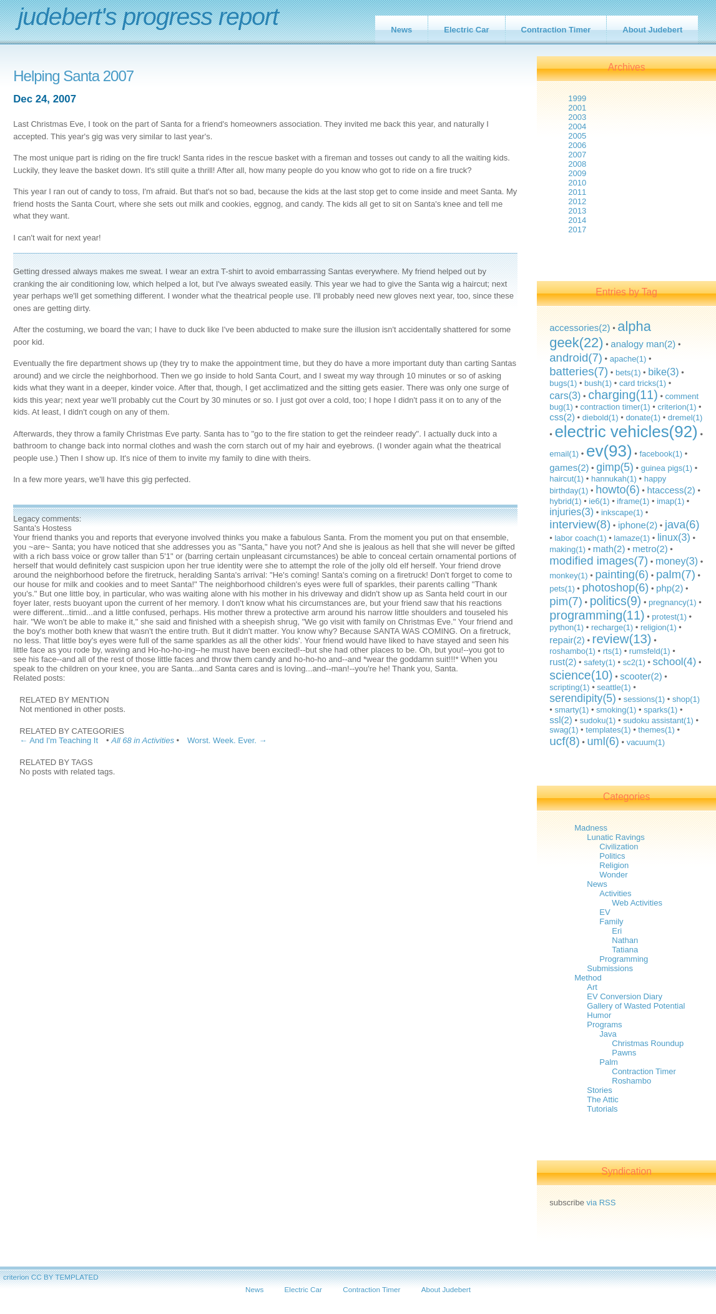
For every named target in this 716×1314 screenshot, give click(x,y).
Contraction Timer (556, 29)
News (401, 29)
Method (587, 977)
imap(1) (670, 501)
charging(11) (623, 395)
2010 (577, 182)
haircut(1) (566, 478)
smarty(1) (571, 709)
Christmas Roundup (648, 1043)
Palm (608, 1062)
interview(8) (580, 524)
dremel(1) (685, 417)
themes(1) (656, 729)
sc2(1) (634, 662)
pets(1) (561, 588)
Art (592, 987)
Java (607, 1034)
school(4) (675, 662)
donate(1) (642, 417)
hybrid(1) (565, 501)
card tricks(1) (642, 383)
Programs (604, 1024)
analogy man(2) (643, 343)
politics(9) (616, 601)
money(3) (676, 560)
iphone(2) (637, 525)
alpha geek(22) (600, 334)
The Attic (603, 1099)
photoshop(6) (615, 587)
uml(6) (603, 741)
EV (604, 912)
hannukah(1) (614, 478)
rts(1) (612, 651)
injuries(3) (571, 511)
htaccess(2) (671, 490)
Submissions (610, 968)
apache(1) (628, 358)
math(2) (609, 548)
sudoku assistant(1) (658, 720)
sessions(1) (644, 699)
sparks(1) (660, 709)
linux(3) (673, 537)
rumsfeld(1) (649, 651)
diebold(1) (600, 417)
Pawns (624, 1052)
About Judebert (652, 29)
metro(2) (650, 548)
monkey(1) (568, 575)
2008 (577, 164)
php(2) (669, 588)
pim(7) (565, 601)
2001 (577, 107)
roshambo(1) (572, 651)
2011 (577, 192)
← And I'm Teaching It (58, 740)
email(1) (564, 453)
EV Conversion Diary (624, 996)
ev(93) (609, 451)
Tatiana (625, 949)
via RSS (601, 1202)
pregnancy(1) (673, 602)
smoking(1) (616, 709)
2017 (577, 229)
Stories (599, 1090)
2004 (577, 126)
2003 (577, 117)
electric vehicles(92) (625, 431)
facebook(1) (660, 453)
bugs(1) (563, 383)
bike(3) (663, 371)
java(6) (682, 524)
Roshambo (631, 1080)
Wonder (613, 874)
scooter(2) (641, 676)
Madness (590, 827)
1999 (577, 98)
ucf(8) (564, 741)
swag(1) (563, 729)
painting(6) (622, 574)
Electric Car (466, 29)
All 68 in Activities (142, 740)
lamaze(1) (632, 538)
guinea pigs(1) (666, 468)
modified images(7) (598, 560)
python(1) (566, 627)
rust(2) (562, 661)
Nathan (625, 940)
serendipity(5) (582, 698)
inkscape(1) (622, 512)
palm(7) (675, 574)
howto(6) (618, 489)
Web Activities (637, 902)
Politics (612, 856)
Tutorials (602, 1109)
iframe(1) (633, 501)
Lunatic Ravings (616, 837)
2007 (577, 154)
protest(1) (669, 616)
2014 (577, 220)
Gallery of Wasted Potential (636, 1005)
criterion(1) (676, 407)
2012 (577, 201)
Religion (614, 865)
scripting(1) (569, 687)
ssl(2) (560, 719)
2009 (577, 173)
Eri (617, 931)
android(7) (575, 357)
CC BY (42, 1277)
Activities (615, 893)
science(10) (580, 675)
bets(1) (627, 372)
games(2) (569, 467)
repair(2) (567, 640)
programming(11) (596, 615)
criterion (16, 1277)
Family (611, 921)
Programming (623, 959)
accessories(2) (579, 327)
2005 (577, 136)
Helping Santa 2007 (73, 76)
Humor (599, 1015)
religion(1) (658, 627)
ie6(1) (599, 501)
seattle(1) (613, 687)
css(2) (562, 417)
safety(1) (599, 662)
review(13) (622, 639)
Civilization (618, 846)
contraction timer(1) (615, 407)
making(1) (567, 549)
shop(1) (686, 699)
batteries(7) (578, 371)
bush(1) (598, 383)
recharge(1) (612, 627)
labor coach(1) (580, 538)
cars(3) (565, 395)
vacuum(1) (646, 742)
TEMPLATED (76, 1277)
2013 (577, 210)
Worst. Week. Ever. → (227, 740)
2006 (577, 145)
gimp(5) (615, 467)
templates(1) (608, 729)
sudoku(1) (598, 720)
